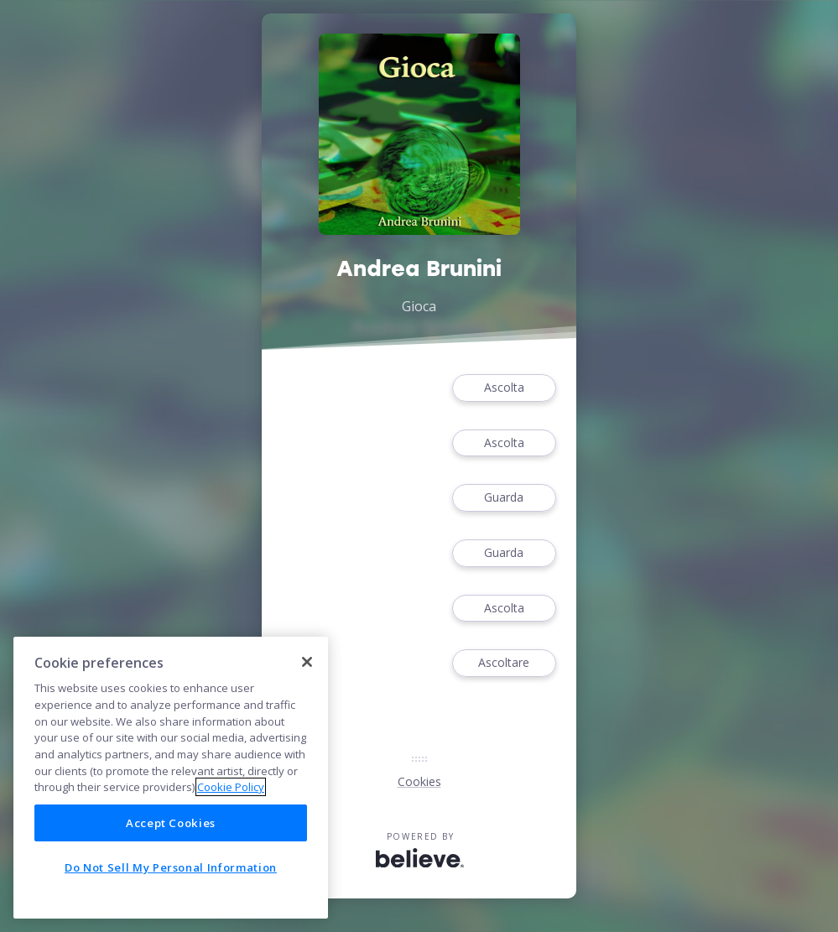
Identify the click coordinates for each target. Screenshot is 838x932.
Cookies (419, 781)
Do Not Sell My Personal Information (171, 867)
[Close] (307, 661)
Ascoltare (504, 663)
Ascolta (504, 388)
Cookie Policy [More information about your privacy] (230, 786)
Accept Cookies (171, 822)
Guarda (504, 498)
